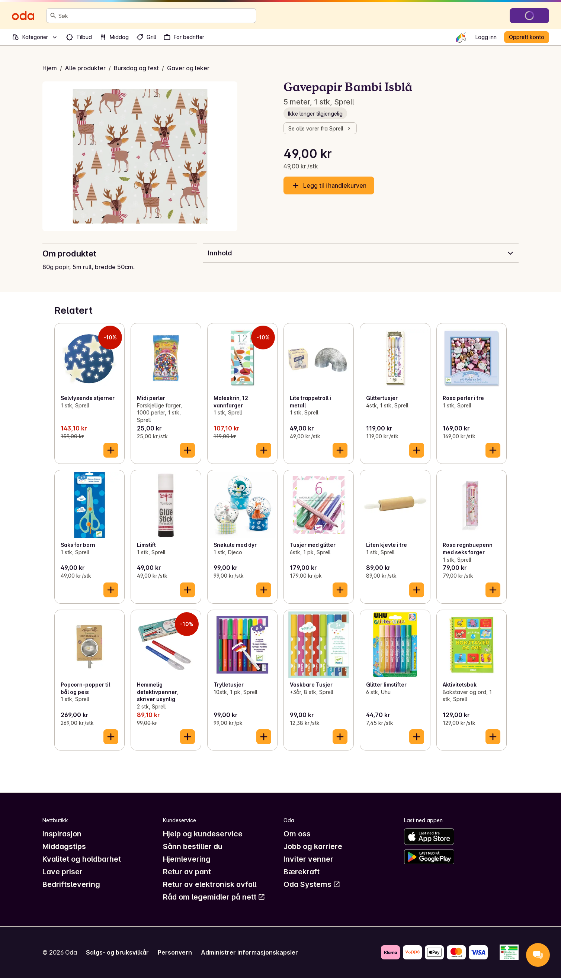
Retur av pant (187, 871)
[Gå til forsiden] (23, 15)
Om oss (297, 833)
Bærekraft (301, 871)
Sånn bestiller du (192, 846)
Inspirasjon (61, 833)
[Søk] (53, 15)
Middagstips (64, 846)
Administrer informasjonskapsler (249, 952)
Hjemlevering (187, 859)
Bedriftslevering (71, 884)
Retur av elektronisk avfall (209, 884)
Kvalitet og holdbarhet (81, 859)
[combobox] (155, 16)
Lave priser (62, 871)
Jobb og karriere (312, 846)
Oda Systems (311, 884)
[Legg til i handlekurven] (110, 450)
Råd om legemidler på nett (214, 897)
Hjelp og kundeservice (203, 833)
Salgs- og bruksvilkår (117, 952)
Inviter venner (308, 859)
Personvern (175, 952)
